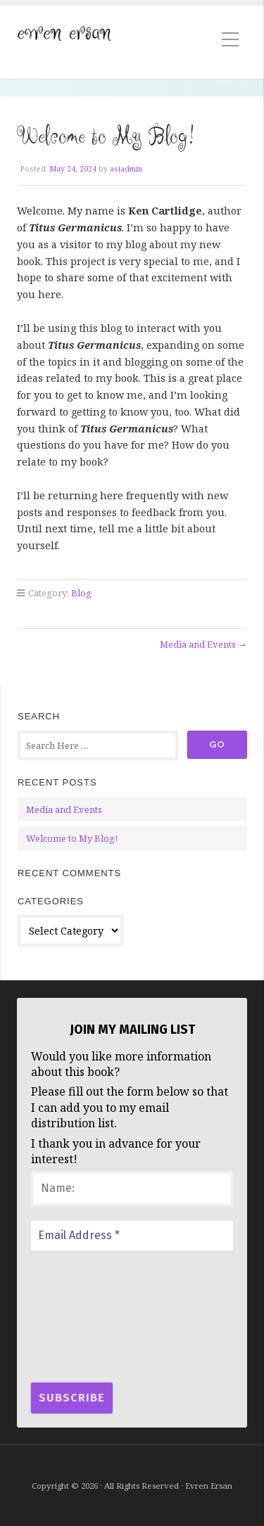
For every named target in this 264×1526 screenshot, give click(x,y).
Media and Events (198, 644)
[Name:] (132, 1188)
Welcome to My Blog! (72, 838)
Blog (81, 592)
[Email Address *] (132, 1235)
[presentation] (88, 1315)
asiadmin (126, 169)
